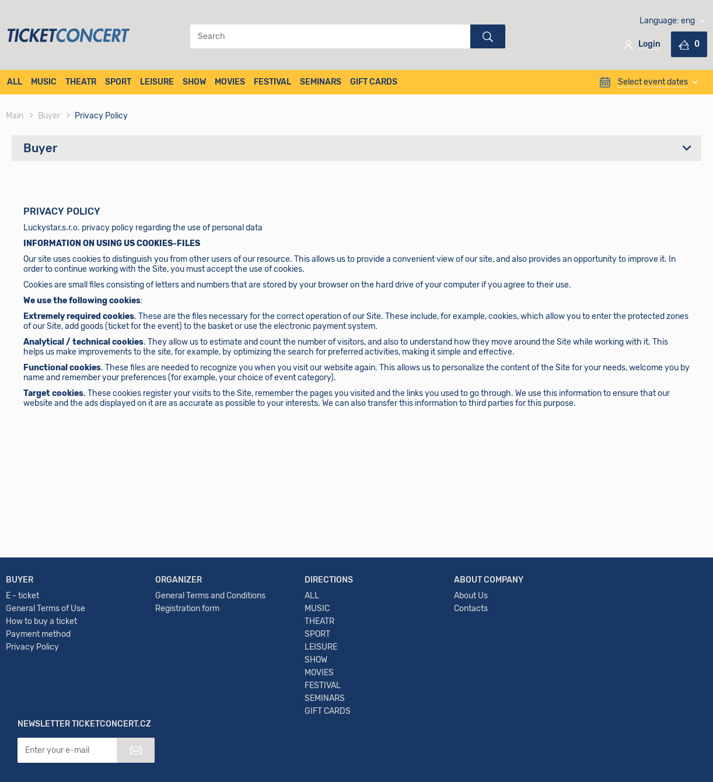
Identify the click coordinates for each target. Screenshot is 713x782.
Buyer (49, 116)
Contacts (471, 641)
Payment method (38, 666)
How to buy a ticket (41, 653)
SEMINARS (320, 82)
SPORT (118, 82)
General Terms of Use (45, 641)
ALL (14, 82)
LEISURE (157, 82)
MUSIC (44, 82)
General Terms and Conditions (210, 628)
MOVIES (230, 82)
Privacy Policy (32, 679)
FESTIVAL (272, 82)
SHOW (194, 82)
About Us (471, 628)
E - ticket (22, 628)
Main (14, 116)
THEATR (80, 82)
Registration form (187, 641)
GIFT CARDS (373, 82)
